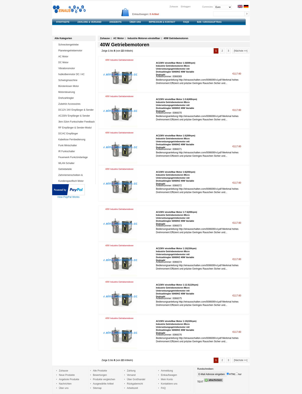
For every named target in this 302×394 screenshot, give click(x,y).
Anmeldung (167, 370)
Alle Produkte (100, 370)
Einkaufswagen (169, 375)
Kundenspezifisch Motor (76, 181)
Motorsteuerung (76, 92)
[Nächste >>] (240, 50)
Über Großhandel (136, 379)
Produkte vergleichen (104, 379)
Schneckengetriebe (76, 44)
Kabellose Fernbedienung (76, 139)
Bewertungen (100, 375)
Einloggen (186, 6)
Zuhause (174, 6)
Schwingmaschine (76, 80)
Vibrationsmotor (76, 68)
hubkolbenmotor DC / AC (76, 74)
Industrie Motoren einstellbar (143, 38)
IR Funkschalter (76, 151)
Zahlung (131, 370)
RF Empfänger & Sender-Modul (76, 127)
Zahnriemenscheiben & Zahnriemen (73, 178)
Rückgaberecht (135, 383)
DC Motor (76, 62)
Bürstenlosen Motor (76, 86)
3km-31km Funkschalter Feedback (76, 121)
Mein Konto (167, 379)
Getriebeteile (76, 169)
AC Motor (76, 56)
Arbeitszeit (132, 388)
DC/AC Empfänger (76, 133)
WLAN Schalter (76, 163)
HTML (231, 374)
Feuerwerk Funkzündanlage (76, 157)
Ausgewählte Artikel (103, 383)
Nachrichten (65, 383)
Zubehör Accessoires (76, 104)
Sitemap (97, 388)
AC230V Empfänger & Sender (76, 115)
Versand (131, 375)
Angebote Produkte (69, 379)
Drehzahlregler (76, 98)
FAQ (163, 388)
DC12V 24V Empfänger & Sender (76, 109)
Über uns (64, 388)
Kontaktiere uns (169, 383)
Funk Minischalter (76, 145)
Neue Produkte (67, 375)
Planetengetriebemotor (76, 50)
